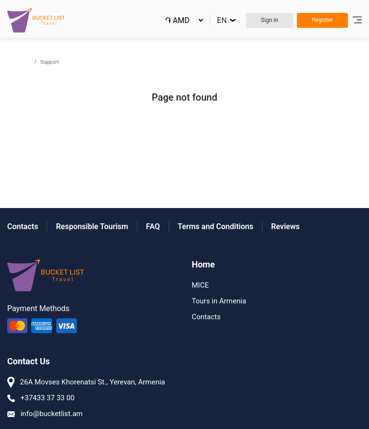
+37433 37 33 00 (40, 398)
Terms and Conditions (215, 226)
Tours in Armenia (219, 301)
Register (322, 20)
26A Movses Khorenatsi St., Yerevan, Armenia (86, 382)
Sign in (269, 20)
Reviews (285, 226)
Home (22, 61)
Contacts (22, 226)
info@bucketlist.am (45, 413)
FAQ (153, 226)
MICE (200, 285)
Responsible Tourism (92, 226)
